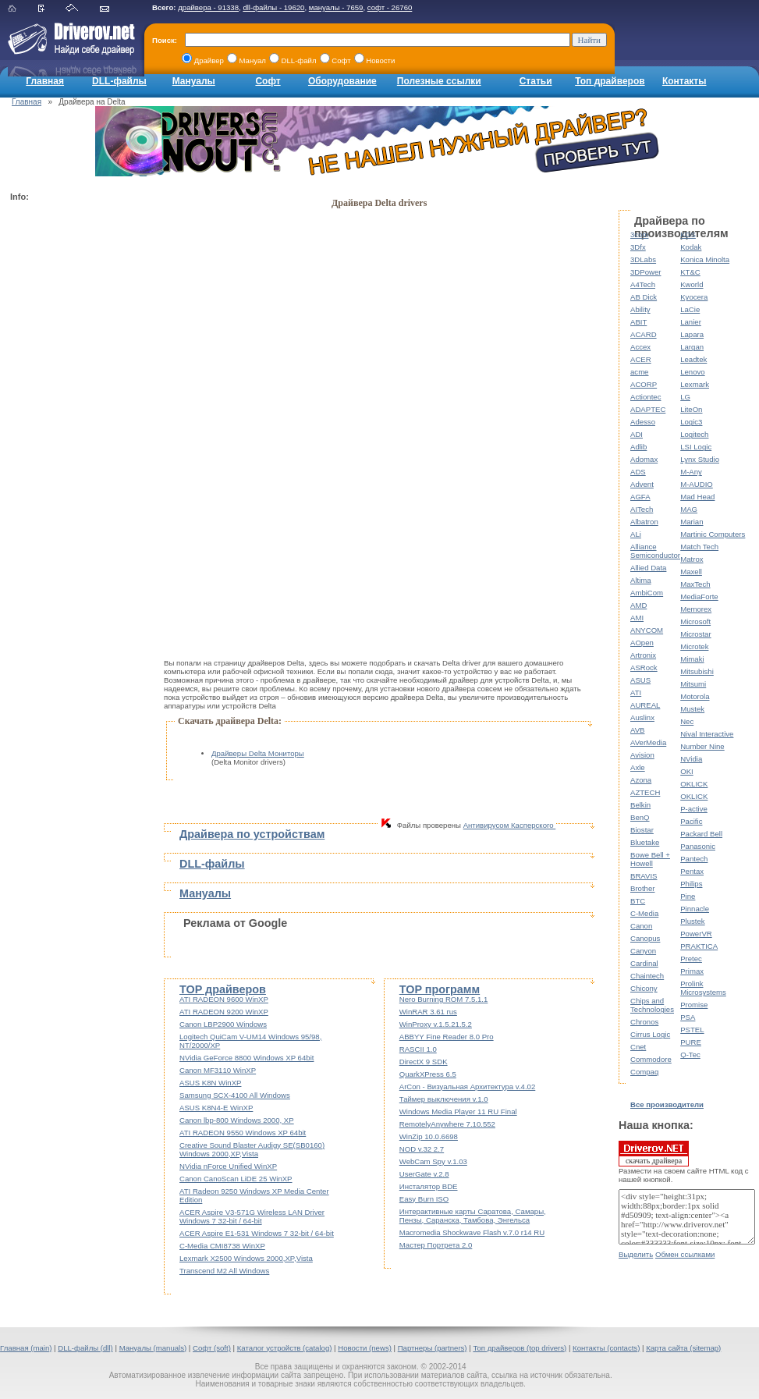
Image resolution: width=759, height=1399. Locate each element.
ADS (638, 471)
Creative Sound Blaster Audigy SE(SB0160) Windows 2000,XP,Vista (252, 1149)
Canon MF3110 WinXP (217, 1070)
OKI (686, 771)
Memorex (695, 609)
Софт (267, 81)
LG (685, 396)
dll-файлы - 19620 (273, 7)
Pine (687, 896)
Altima (640, 580)
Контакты (684, 81)
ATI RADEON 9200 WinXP (223, 1011)
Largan (692, 347)
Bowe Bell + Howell (650, 859)
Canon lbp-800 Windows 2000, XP (236, 1120)
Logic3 (691, 421)
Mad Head (697, 496)
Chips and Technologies (652, 1005)
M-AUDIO (696, 484)
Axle (637, 767)
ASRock (644, 667)
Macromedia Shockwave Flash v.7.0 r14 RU (471, 1232)
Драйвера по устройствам (252, 834)
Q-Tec (690, 1054)
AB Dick (643, 297)
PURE (690, 1042)
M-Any (691, 471)
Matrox (691, 559)
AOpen (642, 642)
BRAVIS (643, 876)
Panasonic (697, 846)
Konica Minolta (704, 259)
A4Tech (642, 284)
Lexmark (694, 384)
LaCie (690, 309)
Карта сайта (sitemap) (683, 1348)
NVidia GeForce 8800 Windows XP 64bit (246, 1057)
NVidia (691, 759)
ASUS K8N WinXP (210, 1082)
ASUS (640, 680)
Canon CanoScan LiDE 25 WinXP (236, 1178)
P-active (694, 808)
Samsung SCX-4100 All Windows (234, 1095)
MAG (688, 509)
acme (639, 372)
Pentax (692, 871)
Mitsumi (693, 684)
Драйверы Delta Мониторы (257, 753)
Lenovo (692, 372)
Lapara (692, 334)
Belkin (640, 805)
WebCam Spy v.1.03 (433, 1161)
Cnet (638, 1046)
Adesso (642, 421)
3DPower (645, 272)
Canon (641, 925)
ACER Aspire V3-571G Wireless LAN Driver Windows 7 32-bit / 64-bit (252, 1216)
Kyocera (694, 297)
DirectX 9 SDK (423, 1061)
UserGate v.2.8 (424, 1174)
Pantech (694, 858)
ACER (640, 359)
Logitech (694, 434)
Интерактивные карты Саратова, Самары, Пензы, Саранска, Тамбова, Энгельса (472, 1215)
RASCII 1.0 (418, 1049)
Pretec (691, 958)
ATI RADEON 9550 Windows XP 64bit (242, 1132)
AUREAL (645, 705)
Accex (640, 347)
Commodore (651, 1059)
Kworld (691, 284)
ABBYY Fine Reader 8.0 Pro (446, 1036)
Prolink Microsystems (703, 987)
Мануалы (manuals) (153, 1348)
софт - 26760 (390, 7)
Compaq (644, 1071)
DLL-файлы (119, 81)
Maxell (691, 571)
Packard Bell (701, 833)
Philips (691, 883)
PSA (687, 1017)
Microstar (695, 634)
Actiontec (645, 396)
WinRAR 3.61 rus (428, 1011)
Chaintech (647, 975)
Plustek (692, 921)
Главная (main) (25, 1348)
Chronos (644, 1021)
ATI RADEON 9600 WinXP (223, 999)
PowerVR (696, 933)
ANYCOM (646, 630)
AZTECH (645, 792)
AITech (641, 509)
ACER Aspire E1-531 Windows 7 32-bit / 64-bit (256, 1233)
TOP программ (439, 989)
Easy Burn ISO (424, 1199)
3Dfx (638, 247)
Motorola (694, 696)
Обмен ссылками (685, 1254)
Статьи (536, 81)
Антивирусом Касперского (509, 825)
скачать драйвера (653, 1153)
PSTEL (692, 1029)
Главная (45, 81)
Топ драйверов (609, 81)
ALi (635, 534)
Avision (642, 755)
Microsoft (695, 621)
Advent (642, 484)
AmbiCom (646, 592)
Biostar (642, 830)
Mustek (692, 709)
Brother (642, 888)
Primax (692, 971)
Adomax (644, 459)
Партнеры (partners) (432, 1348)
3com (639, 234)
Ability (640, 309)
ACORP (643, 384)
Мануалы (193, 81)
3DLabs (643, 259)
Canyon (643, 950)
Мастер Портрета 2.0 (436, 1245)
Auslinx (642, 717)
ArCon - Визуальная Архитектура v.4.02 (467, 1086)
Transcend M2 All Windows (224, 1270)
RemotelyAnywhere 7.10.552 (447, 1124)
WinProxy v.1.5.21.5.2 (435, 1024)
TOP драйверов (222, 989)
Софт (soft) (212, 1348)
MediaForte (699, 596)
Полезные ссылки (439, 81)
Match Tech (699, 546)
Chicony (644, 988)
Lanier (690, 322)
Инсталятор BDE (428, 1186)
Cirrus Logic (650, 1034)
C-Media (644, 913)
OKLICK (694, 783)
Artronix (643, 655)
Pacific (691, 821)
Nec (686, 721)
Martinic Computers (712, 534)
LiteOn (691, 409)
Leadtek (693, 359)
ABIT (638, 322)
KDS (688, 234)
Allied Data (648, 567)
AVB (637, 730)
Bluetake (644, 842)
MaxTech (695, 584)
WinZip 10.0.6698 (428, 1136)
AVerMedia (648, 742)
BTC (637, 901)
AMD (638, 605)
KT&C (690, 272)
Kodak (690, 247)
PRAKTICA (699, 946)
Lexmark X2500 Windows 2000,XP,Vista (246, 1258)
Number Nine (702, 746)
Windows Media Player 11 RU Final (458, 1111)
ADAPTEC (647, 409)
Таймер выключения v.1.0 (443, 1099)
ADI (636, 434)
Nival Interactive (706, 734)
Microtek (694, 646)
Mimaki (692, 659)
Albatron (644, 521)
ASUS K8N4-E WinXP (216, 1107)
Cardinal (644, 963)
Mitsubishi (697, 671)
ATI (635, 692)
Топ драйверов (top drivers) (519, 1348)
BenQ (640, 817)
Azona (640, 780)
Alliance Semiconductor (655, 550)
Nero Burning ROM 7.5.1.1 (443, 999)
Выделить (636, 1254)
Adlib (638, 446)
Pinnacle (694, 908)
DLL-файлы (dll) (85, 1348)
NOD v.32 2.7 (421, 1149)
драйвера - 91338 (208, 7)
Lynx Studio (699, 459)
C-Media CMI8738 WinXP (222, 1245)
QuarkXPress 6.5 (427, 1074)
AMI (637, 617)
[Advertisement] (72, 442)
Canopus (645, 938)
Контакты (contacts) (606, 1348)
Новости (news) (365, 1348)
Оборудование (342, 81)
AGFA (640, 496)
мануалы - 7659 (336, 7)
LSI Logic (695, 446)
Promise (694, 1004)
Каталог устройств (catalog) (284, 1348)
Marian (691, 521)
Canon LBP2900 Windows (223, 1024)
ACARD (643, 334)
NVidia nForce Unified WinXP (228, 1166)
